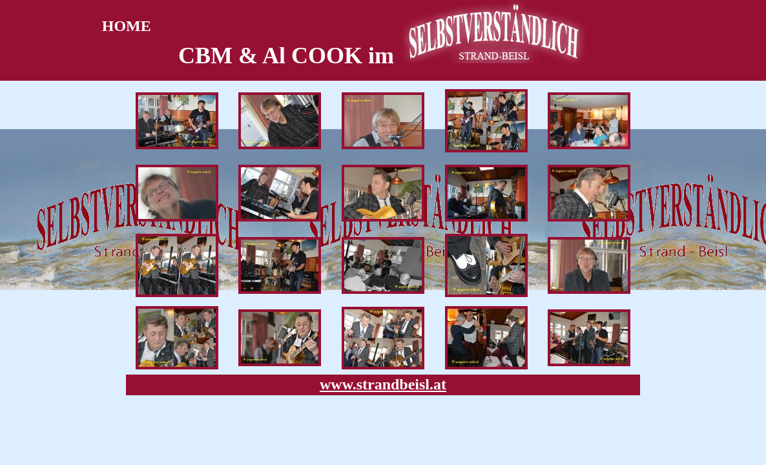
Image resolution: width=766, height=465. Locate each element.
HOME (122, 26)
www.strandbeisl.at (383, 384)
